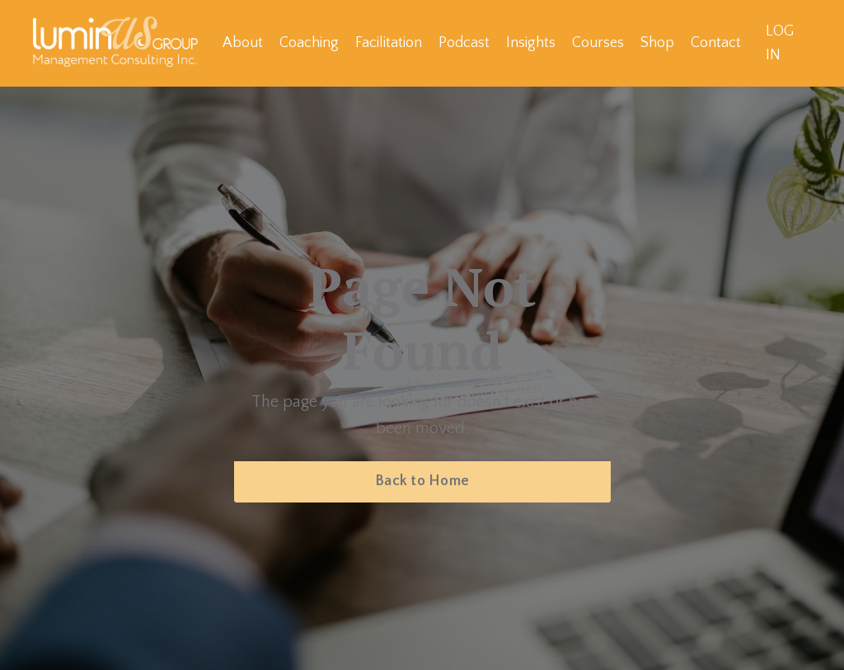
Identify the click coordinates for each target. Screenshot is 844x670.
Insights (531, 43)
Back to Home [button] (422, 481)
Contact (716, 43)
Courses (598, 43)
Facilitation (388, 43)
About (243, 43)
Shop (657, 43)
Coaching (309, 43)
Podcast (464, 43)
